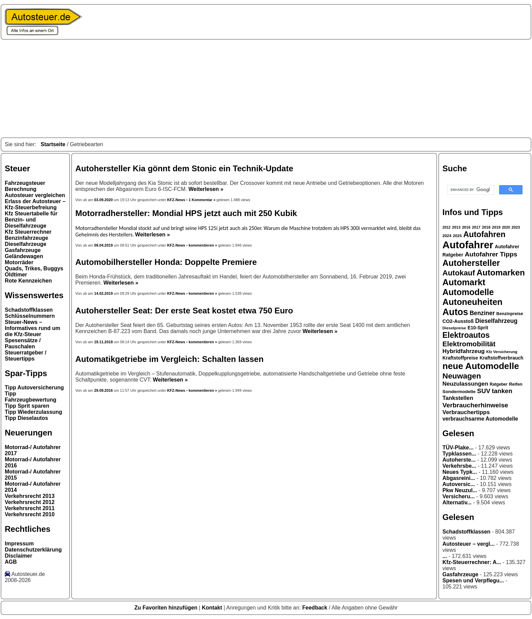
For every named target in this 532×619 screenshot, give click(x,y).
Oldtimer (16, 274)
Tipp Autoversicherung (34, 387)
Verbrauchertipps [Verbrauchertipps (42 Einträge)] (466, 412)
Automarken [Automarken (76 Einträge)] (500, 272)
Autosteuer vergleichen (35, 195)
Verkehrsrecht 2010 (30, 514)
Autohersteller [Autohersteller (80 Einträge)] (471, 263)
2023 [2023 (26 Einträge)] (516, 227)
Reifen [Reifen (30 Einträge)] (515, 384)
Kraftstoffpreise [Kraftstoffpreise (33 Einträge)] (460, 358)
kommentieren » (203, 245)
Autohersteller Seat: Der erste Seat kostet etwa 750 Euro (184, 310)
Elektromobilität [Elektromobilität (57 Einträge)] (468, 344)
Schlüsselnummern (30, 316)
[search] (470, 190)
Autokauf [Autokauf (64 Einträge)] (458, 273)
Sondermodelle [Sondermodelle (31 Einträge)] (459, 391)
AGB (11, 562)
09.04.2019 (103, 245)
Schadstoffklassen (29, 310)
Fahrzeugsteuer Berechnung (25, 186)
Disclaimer (18, 556)
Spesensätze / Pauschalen (23, 343)
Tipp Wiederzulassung (33, 412)
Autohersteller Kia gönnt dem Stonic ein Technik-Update (184, 168)
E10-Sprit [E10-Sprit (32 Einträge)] (478, 327)
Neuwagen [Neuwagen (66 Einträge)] (461, 375)
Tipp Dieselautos (26, 418)
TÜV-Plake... (458, 447)
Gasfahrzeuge (23, 250)
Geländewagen (24, 256)
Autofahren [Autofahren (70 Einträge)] (484, 234)
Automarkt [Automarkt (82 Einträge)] (464, 282)
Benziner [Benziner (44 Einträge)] (482, 313)
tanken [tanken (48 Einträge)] (502, 390)
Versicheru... (458, 496)
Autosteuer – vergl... (468, 544)
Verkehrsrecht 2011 (30, 508)
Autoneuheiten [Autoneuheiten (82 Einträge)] (472, 302)
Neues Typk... (459, 472)
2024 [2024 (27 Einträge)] (446, 235)
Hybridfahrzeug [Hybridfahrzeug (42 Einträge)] (463, 351)
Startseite (53, 144)
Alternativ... (457, 502)
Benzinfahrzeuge (26, 238)
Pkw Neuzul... (459, 490)
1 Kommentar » (202, 200)
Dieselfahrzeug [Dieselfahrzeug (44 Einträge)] (496, 320)
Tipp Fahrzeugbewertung (30, 397)
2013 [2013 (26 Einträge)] (456, 227)
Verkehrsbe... (459, 466)
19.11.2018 (103, 342)
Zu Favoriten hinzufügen (166, 608)
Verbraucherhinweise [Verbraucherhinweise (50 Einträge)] (475, 405)
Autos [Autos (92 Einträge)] (455, 312)
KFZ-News (176, 200)
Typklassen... (459, 454)
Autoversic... (458, 484)
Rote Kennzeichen (28, 281)
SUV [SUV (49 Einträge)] (483, 390)
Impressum (19, 543)
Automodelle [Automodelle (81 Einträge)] (468, 292)
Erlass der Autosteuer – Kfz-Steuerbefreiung (35, 204)
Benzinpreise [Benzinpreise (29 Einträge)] (509, 313)
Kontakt (213, 608)
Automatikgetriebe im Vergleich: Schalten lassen (169, 359)
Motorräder (19, 262)
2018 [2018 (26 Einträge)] (486, 227)
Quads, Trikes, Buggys (34, 268)
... (444, 556)
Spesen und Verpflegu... (473, 580)
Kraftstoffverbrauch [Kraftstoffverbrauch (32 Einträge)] (502, 358)
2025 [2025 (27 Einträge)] (457, 235)
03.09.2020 (104, 200)
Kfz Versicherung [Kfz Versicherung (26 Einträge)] (501, 352)
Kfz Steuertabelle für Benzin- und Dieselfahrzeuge (31, 220)
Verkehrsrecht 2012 (30, 502)
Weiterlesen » (205, 189)
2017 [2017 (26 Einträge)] (476, 227)
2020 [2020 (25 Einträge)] (506, 227)
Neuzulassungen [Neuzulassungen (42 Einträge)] (465, 384)
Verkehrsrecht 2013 (30, 496)
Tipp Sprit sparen (27, 406)
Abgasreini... (458, 478)
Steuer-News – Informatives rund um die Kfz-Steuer (32, 328)
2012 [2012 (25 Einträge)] (446, 227)
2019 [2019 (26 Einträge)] (496, 227)
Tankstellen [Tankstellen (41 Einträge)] (457, 398)
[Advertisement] (266, 88)
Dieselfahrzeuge (25, 244)
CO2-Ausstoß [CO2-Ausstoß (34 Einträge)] (458, 321)
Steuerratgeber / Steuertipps (25, 356)
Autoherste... (459, 460)
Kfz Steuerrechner (28, 232)
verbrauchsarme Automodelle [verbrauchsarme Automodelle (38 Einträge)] (480, 419)
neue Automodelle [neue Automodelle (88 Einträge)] (480, 366)
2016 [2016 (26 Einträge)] (466, 227)
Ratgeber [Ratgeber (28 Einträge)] (498, 384)
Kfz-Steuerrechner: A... (471, 562)
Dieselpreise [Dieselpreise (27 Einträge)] (454, 328)
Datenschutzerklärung (33, 550)
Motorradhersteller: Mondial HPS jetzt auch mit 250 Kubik (186, 213)
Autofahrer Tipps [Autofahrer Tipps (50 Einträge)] (491, 254)
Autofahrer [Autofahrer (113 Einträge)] (467, 244)
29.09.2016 (103, 390)
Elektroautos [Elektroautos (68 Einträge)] (466, 335)
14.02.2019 (103, 293)
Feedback (315, 608)
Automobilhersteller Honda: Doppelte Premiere (166, 262)
